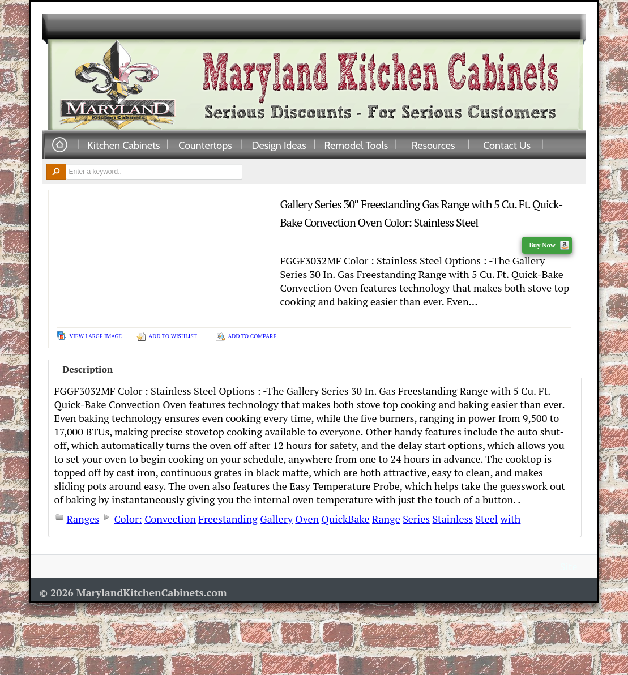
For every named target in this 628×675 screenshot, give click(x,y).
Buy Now (549, 245)
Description (88, 369)
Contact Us (507, 145)
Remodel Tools (356, 145)
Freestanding (228, 519)
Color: (128, 519)
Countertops (205, 145)
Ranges (83, 519)
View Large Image (96, 336)
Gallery (276, 519)
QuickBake (346, 519)
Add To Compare (252, 336)
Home (59, 145)
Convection (170, 519)
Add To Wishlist (173, 336)
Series (416, 519)
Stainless (452, 519)
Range (386, 519)
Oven (307, 519)
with (511, 519)
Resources (433, 145)
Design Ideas (278, 145)
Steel (486, 519)
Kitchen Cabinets (124, 145)
